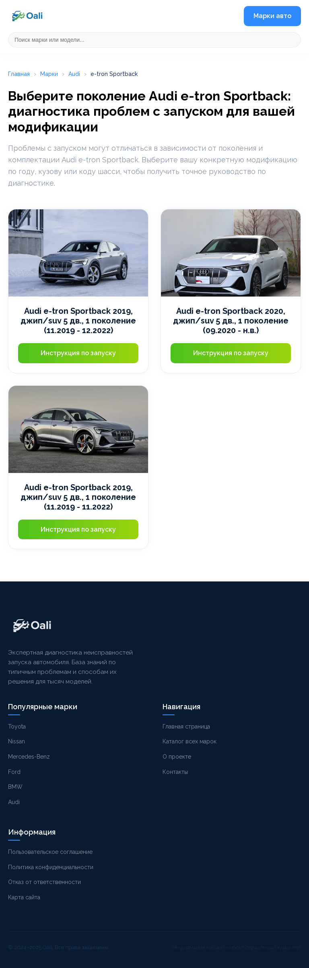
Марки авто (272, 16)
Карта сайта (24, 897)
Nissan (16, 741)
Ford (14, 772)
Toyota (17, 726)
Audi (74, 74)
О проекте (177, 756)
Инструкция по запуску (78, 353)
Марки (49, 74)
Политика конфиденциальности (50, 867)
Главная (19, 74)
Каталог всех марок (189, 741)
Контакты (175, 772)
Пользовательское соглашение (50, 852)
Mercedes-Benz (29, 756)
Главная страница (186, 726)
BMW (15, 787)
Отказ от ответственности (44, 882)
